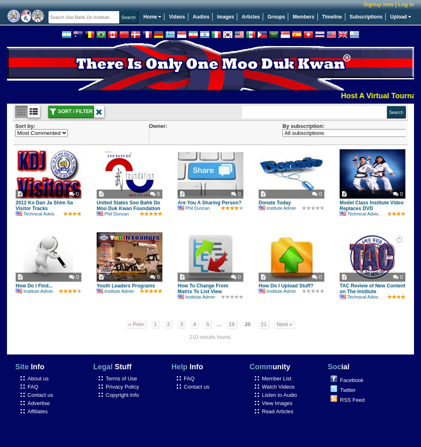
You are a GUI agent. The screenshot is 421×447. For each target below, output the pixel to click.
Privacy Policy (122, 387)
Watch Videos (278, 387)
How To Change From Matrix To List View (203, 288)
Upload (400, 17)
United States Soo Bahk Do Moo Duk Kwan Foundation (128, 205)
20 (247, 324)
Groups (276, 17)
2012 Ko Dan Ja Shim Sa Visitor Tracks (44, 205)
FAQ (33, 387)
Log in (406, 4)
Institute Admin (277, 208)
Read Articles (278, 411)
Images (225, 17)
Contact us (40, 395)
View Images (277, 403)
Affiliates (38, 411)
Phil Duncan (113, 213)
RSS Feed (352, 400)
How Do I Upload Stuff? (286, 286)
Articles (251, 17)
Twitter (348, 390)
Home (152, 17)
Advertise (39, 403)
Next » (284, 324)
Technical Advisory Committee (50, 213)
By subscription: (303, 126)
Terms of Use (121, 378)
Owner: (158, 126)
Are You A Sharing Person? (209, 203)
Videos (177, 17)
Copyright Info (122, 395)
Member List (276, 378)
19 (231, 324)
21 (263, 324)
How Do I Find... (34, 286)
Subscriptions (365, 17)
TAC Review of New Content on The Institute (372, 288)
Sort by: (25, 126)
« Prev (136, 324)
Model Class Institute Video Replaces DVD (372, 205)
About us (38, 378)
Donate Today (275, 203)
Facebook (351, 380)
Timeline (332, 17)
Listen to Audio (279, 395)
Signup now (378, 4)
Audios (201, 17)
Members (304, 17)
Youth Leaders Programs (126, 286)
